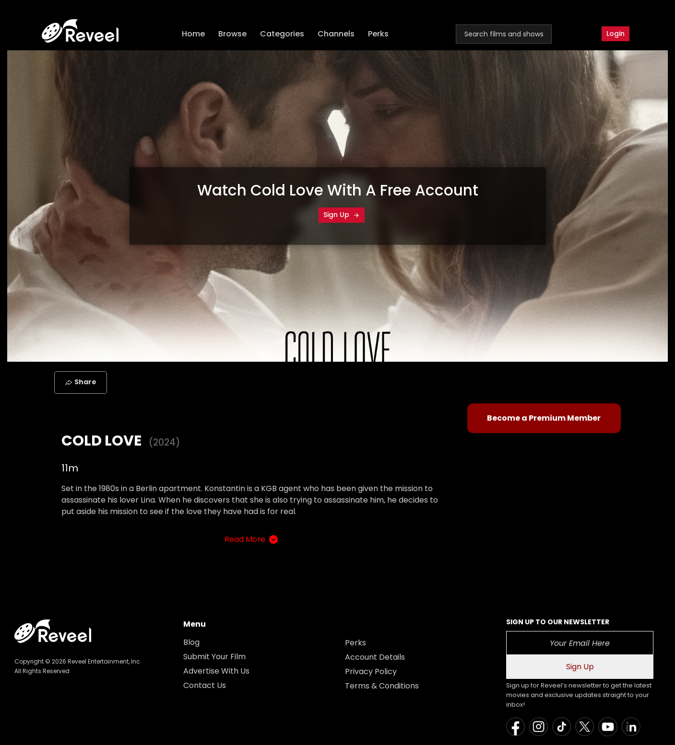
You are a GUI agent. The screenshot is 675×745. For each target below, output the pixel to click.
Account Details (375, 657)
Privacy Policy (371, 671)
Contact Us (204, 685)
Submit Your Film (214, 656)
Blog (191, 642)
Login (615, 33)
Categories (282, 33)
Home (193, 33)
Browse (232, 33)
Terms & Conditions (382, 685)
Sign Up (341, 214)
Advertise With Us (216, 670)
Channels (336, 33)
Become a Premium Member (544, 418)
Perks (378, 33)
